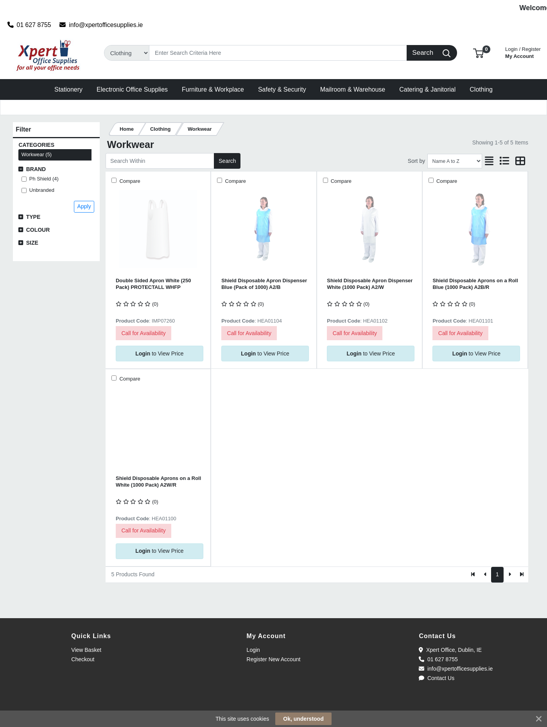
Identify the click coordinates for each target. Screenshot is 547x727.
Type (33, 217)
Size (32, 243)
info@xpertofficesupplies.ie (101, 25)
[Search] (278, 53)
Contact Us (436, 678)
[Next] (510, 575)
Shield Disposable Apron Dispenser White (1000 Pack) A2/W (369, 284)
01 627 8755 (29, 25)
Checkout (82, 659)
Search (227, 161)
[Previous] (485, 575)
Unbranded (41, 190)
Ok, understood (303, 719)
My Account (523, 52)
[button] (478, 53)
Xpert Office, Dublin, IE (450, 650)
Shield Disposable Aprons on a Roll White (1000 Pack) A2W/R (158, 481)
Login (253, 650)
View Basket (86, 650)
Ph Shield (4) (44, 179)
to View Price (159, 353)
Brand (36, 169)
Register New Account (274, 659)
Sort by (416, 161)
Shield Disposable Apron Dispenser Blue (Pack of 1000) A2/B (264, 284)
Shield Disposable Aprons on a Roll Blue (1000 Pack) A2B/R (475, 284)
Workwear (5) (37, 154)
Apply (84, 206)
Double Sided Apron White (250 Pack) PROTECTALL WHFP (153, 284)
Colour (38, 230)
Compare (129, 181)
